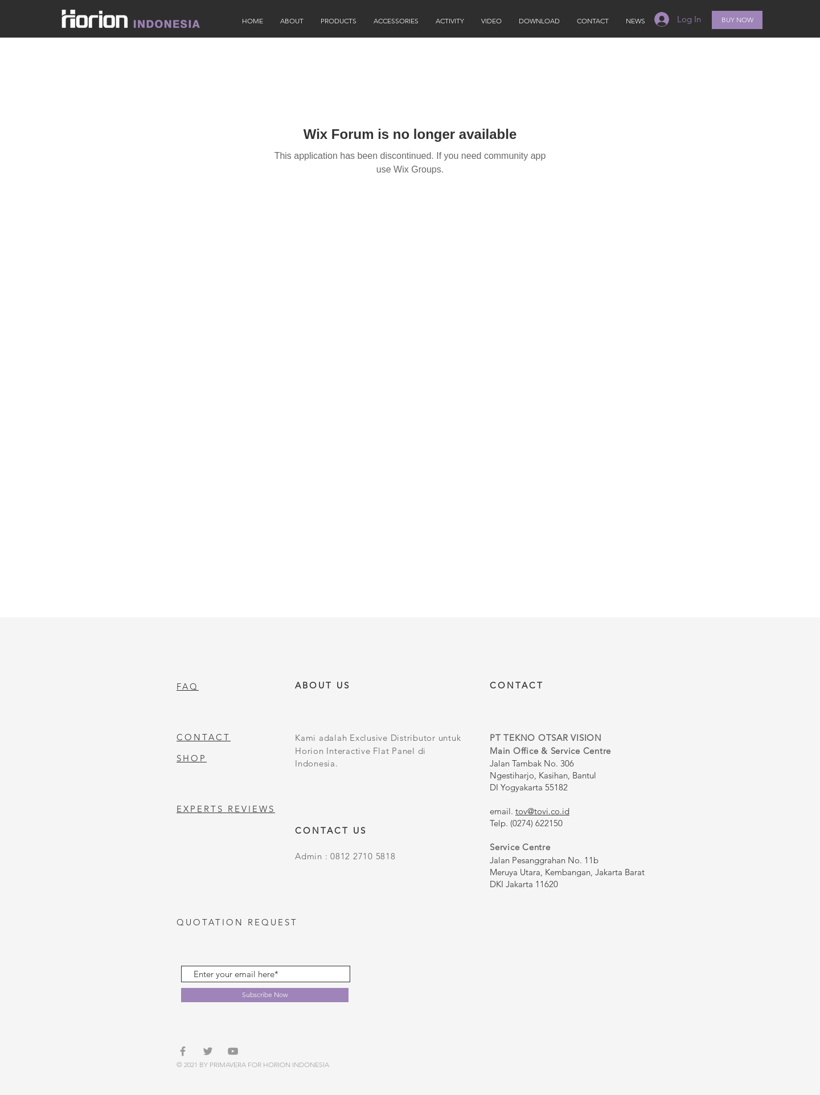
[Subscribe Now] (264, 995)
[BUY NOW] (737, 20)
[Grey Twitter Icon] (208, 1051)
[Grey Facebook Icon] (183, 1051)
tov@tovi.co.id (542, 811)
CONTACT (204, 737)
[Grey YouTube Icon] (233, 1051)
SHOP (192, 758)
